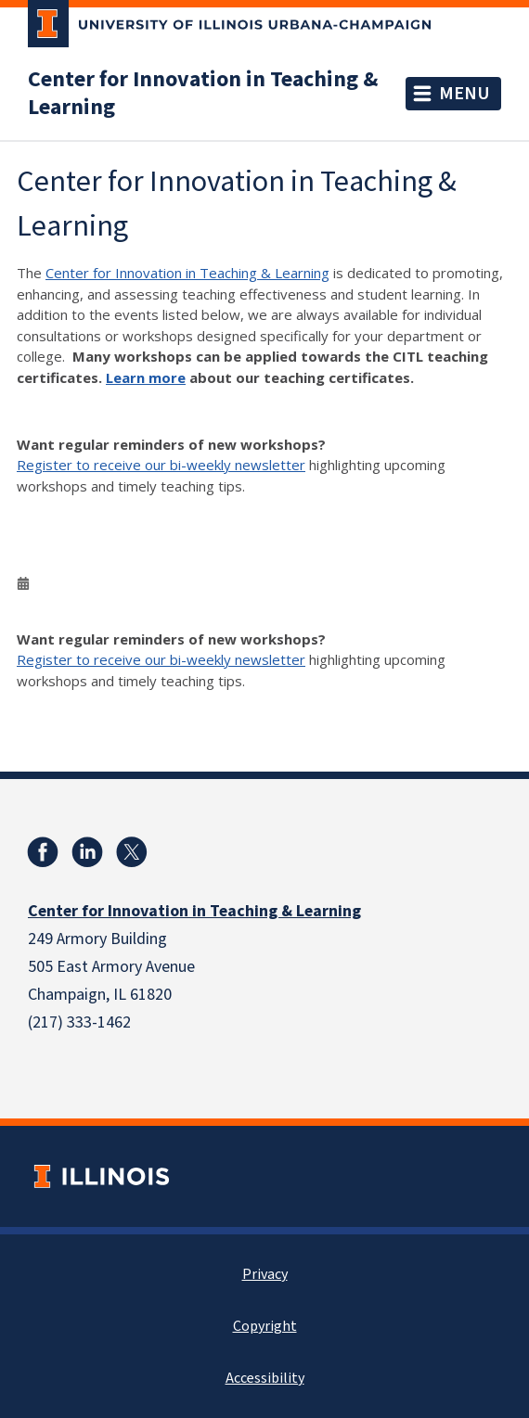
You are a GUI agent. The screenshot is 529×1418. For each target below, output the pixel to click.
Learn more (146, 377)
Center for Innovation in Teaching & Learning (203, 93)
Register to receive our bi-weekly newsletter (161, 464)
